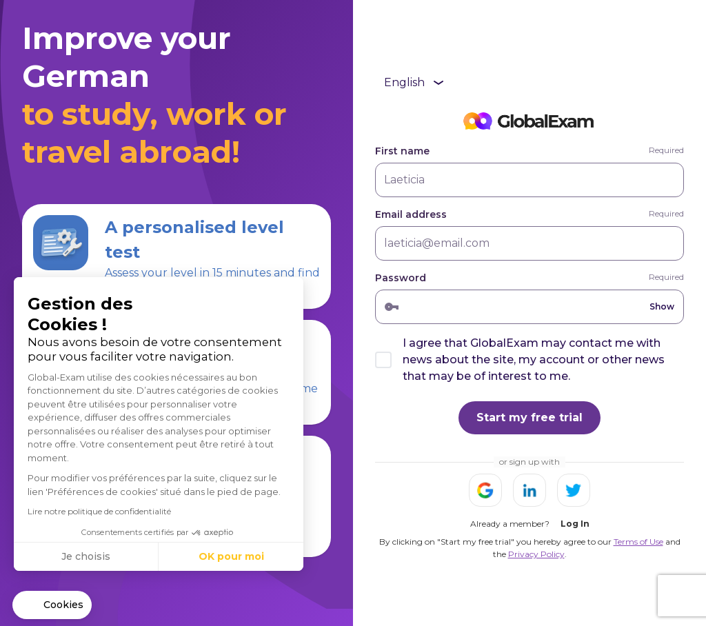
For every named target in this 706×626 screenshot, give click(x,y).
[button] (52, 605)
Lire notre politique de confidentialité (99, 511)
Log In (575, 523)
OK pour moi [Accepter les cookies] (231, 556)
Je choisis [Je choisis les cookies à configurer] (85, 556)
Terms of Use (638, 541)
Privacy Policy (536, 554)
